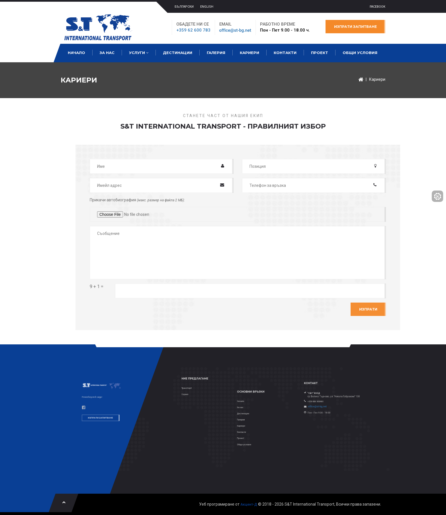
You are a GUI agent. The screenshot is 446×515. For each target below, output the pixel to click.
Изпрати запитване (355, 26)
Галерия (216, 52)
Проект (319, 52)
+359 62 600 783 (193, 30)
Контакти (285, 52)
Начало (76, 52)
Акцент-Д (248, 504)
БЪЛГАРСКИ (184, 7)
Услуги (138, 52)
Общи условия (360, 52)
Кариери (249, 52)
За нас (107, 52)
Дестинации (177, 52)
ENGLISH (206, 7)
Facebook (377, 7)
